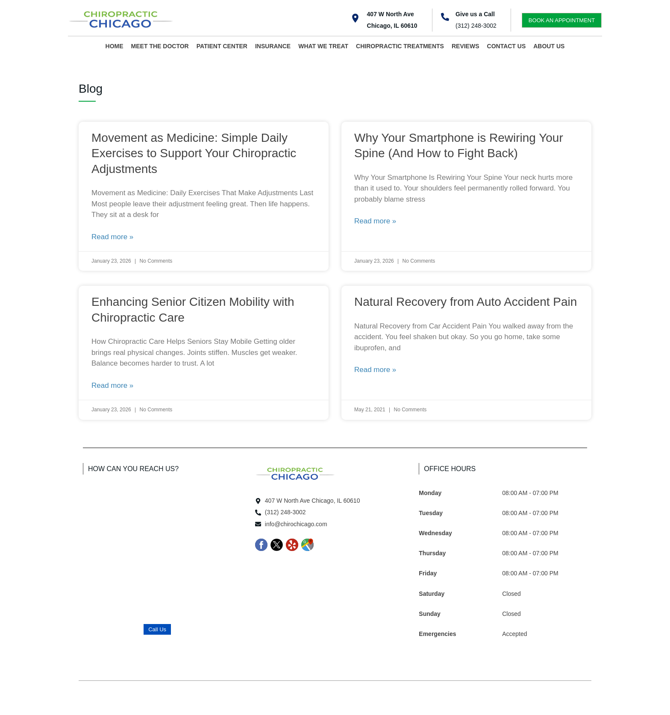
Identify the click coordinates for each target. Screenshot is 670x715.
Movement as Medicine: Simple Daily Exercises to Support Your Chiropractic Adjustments (193, 153)
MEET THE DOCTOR (160, 46)
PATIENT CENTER (222, 46)
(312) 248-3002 (476, 25)
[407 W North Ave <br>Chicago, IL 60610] (355, 18)
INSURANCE (273, 46)
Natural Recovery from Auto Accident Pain (465, 301)
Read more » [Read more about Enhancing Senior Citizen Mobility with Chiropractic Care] (112, 385)
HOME (114, 46)
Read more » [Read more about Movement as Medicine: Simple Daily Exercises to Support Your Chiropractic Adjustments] (112, 237)
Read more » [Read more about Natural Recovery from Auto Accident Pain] (375, 370)
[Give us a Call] (445, 17)
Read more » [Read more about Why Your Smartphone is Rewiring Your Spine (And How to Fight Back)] (375, 221)
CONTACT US (506, 46)
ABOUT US (548, 46)
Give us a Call (475, 14)
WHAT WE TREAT (323, 46)
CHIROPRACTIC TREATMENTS (400, 46)
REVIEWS (465, 46)
